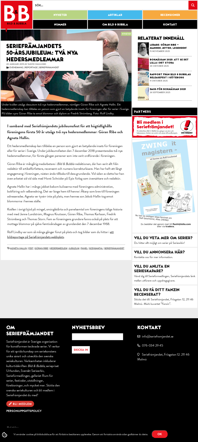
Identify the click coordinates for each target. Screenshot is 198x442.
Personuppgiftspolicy (23, 411)
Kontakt (170, 24)
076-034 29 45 (152, 345)
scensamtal (96, 248)
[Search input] (111, 5)
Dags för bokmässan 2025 (168, 89)
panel (84, 248)
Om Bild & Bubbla (115, 24)
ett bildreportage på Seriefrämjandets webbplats (60, 234)
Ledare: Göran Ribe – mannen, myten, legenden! (168, 46)
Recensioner (170, 14)
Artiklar (115, 14)
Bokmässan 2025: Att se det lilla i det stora (169, 61)
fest (30, 248)
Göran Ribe (41, 248)
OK (160, 434)
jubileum (74, 248)
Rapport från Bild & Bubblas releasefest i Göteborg (170, 76)
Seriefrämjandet (49, 67)
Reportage (31, 67)
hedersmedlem (58, 248)
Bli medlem (22, 404)
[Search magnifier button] (192, 5)
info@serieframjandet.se (157, 336)
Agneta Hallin (18, 248)
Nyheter (60, 14)
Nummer (60, 24)
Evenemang (16, 67)
